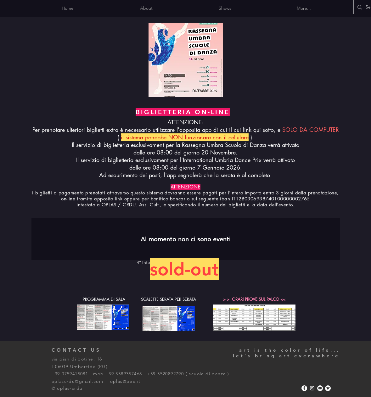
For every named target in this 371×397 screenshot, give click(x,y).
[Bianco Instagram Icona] (312, 388)
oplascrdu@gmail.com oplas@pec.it (96, 381)
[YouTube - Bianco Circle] (320, 388)
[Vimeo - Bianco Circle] (328, 388)
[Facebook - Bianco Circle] (304, 388)
